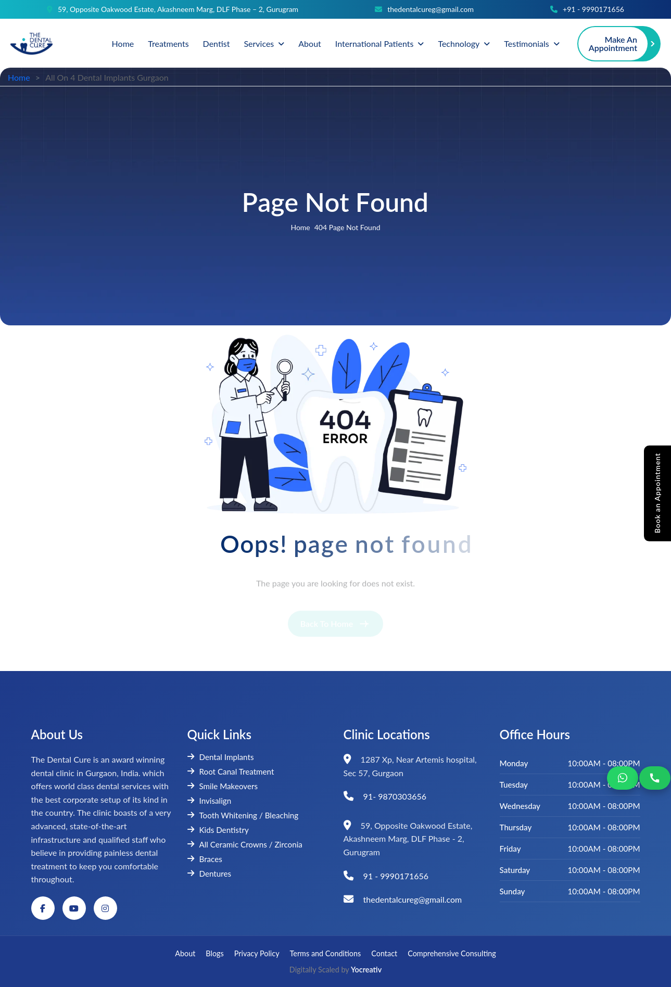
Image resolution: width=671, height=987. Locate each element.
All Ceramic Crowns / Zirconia (244, 844)
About (309, 43)
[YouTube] (74, 908)
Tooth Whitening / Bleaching (243, 815)
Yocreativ (366, 969)
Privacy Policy (257, 953)
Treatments (168, 43)
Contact (384, 953)
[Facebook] (43, 908)
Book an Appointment (657, 493)
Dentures (209, 873)
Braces (204, 859)
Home (123, 43)
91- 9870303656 (394, 796)
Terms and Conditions (325, 953)
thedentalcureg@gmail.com (430, 9)
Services (259, 43)
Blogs (214, 953)
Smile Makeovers (222, 786)
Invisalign (209, 800)
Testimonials (526, 43)
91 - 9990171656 (396, 876)
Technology (458, 43)
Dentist (216, 43)
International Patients (374, 43)
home (300, 228)
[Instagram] (105, 908)
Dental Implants (220, 757)
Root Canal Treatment (230, 771)
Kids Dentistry (218, 830)
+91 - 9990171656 (593, 9)
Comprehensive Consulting (452, 953)
